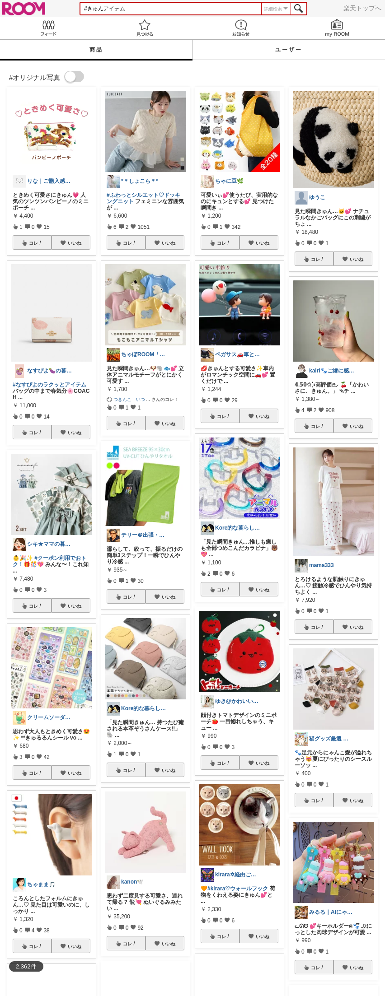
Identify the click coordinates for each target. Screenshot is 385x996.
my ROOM (337, 28)
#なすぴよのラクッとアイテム (49, 385)
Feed (48, 28)
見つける (144, 28)
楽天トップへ (362, 8)
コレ (35, 243)
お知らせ (240, 28)
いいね (74, 243)
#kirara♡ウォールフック (237, 888)
